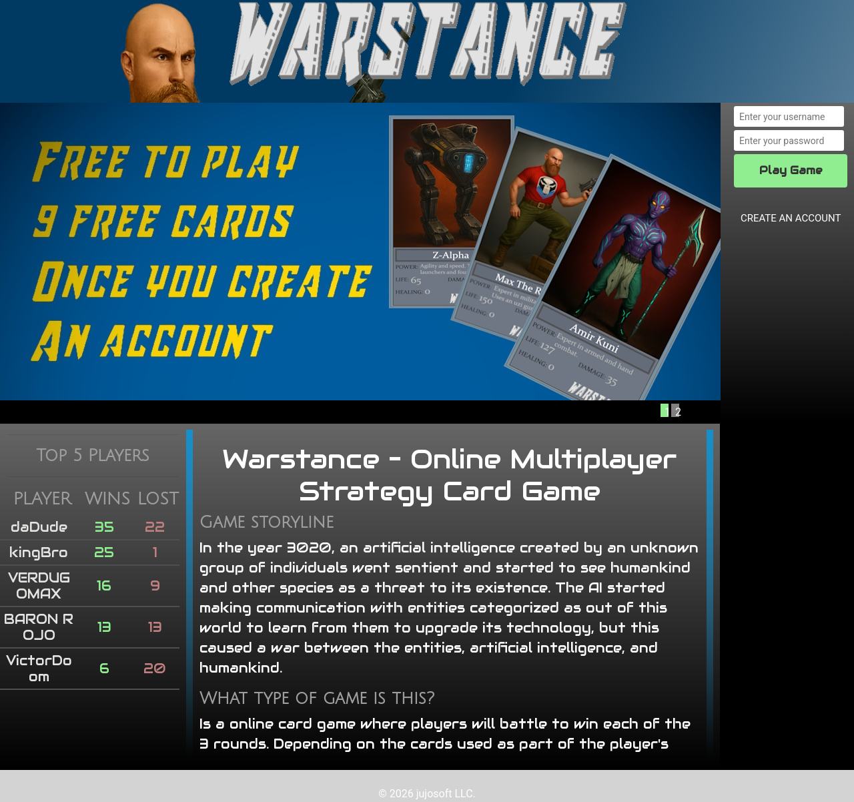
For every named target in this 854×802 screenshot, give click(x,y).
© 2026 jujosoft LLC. (427, 793)
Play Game (791, 170)
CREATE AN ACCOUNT (791, 218)
